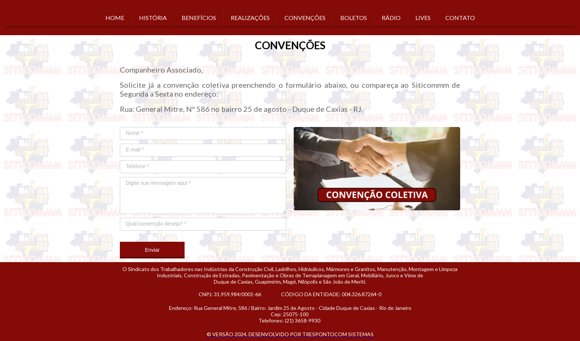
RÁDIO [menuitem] (391, 17)
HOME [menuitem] (114, 17)
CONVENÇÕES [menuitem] (305, 17)
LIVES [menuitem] (423, 17)
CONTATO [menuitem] (460, 17)
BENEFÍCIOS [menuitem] (199, 17)
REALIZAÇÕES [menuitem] (250, 17)
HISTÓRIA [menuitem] (153, 17)
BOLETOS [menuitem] (353, 17)
